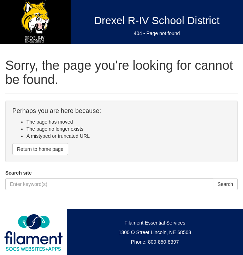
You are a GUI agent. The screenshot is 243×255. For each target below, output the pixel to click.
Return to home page (40, 149)
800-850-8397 (163, 242)
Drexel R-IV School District (156, 20)
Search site (18, 173)
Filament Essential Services (155, 223)
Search (225, 184)
